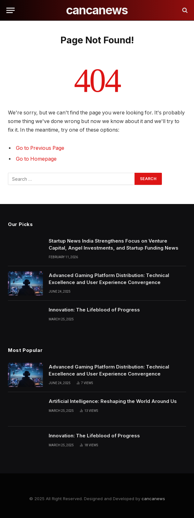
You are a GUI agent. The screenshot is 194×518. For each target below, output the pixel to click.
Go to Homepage (36, 159)
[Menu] (10, 10)
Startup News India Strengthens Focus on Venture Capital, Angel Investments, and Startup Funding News (113, 244)
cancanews (153, 498)
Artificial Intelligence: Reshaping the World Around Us (113, 401)
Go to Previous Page (40, 148)
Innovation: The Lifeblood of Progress (94, 310)
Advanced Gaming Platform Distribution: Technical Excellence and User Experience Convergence (109, 278)
